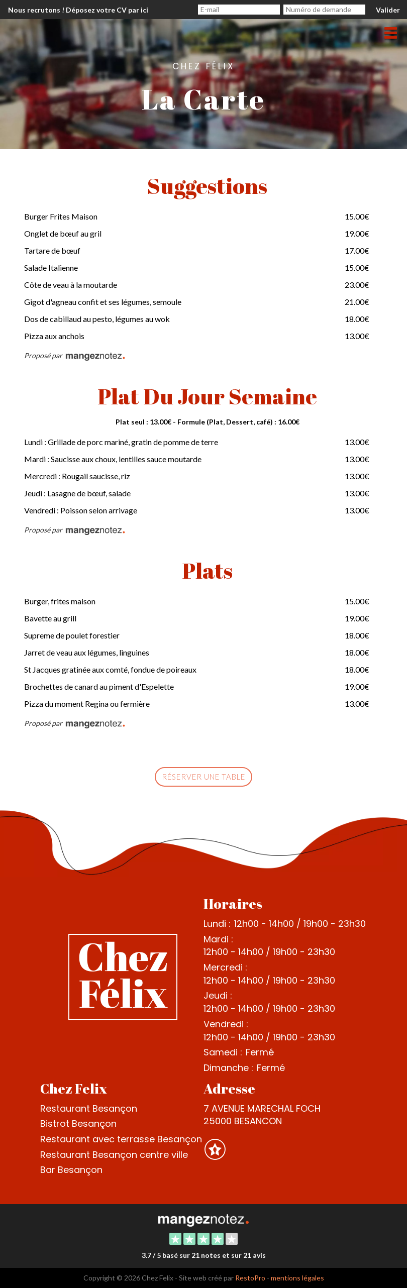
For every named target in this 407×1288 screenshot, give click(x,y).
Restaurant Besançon (88, 1108)
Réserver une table (203, 776)
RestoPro (250, 1277)
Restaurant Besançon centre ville (114, 1154)
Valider (388, 10)
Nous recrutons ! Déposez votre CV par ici (78, 10)
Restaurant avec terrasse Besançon (121, 1139)
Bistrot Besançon (78, 1123)
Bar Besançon (71, 1169)
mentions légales (297, 1277)
